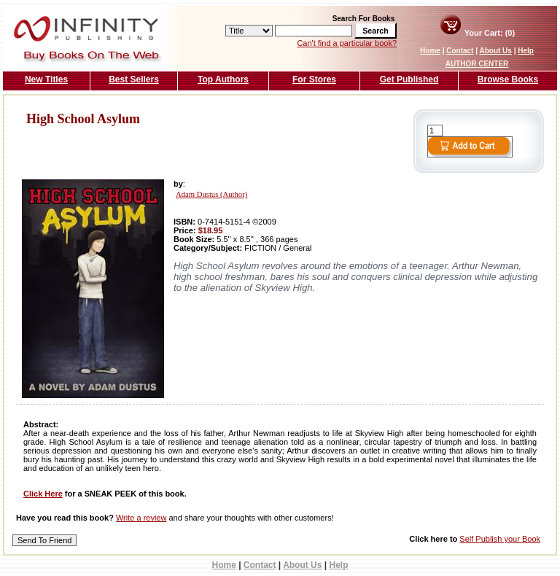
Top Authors (223, 79)
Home (430, 51)
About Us (495, 51)
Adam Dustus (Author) (211, 194)
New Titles (46, 79)
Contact (459, 51)
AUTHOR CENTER (477, 64)
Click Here (43, 493)
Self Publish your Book (499, 538)
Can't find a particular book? (347, 43)
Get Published (409, 79)
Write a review (141, 517)
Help (526, 51)
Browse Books (508, 79)
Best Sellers (134, 79)
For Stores (314, 79)
